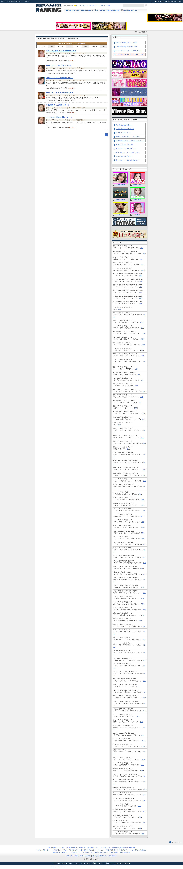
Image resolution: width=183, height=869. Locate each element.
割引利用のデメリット (123, 133)
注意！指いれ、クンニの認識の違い (128, 152)
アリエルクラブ (99, 5)
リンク (153, 1)
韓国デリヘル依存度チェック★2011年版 (130, 54)
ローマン (78, 5)
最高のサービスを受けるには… (126, 148)
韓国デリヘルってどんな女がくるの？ (129, 50)
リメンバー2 (90, 5)
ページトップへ (176, 842)
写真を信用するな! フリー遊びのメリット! (130, 140)
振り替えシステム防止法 (124, 144)
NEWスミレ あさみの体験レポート (59, 93)
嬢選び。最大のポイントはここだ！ (128, 137)
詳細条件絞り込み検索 (130, 10)
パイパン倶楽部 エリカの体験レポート (61, 51)
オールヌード (120, 199)
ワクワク (53, 867)
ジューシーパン (137, 184)
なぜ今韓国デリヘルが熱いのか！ (127, 46)
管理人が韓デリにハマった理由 (126, 42)
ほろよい (120, 214)
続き (141, 248)
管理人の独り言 (88, 10)
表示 (119, 309)
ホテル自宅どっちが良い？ (125, 129)
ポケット (84, 5)
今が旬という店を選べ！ (124, 125)
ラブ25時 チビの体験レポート (57, 105)
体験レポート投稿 (73, 10)
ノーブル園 (107, 5)
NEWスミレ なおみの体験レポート (59, 78)
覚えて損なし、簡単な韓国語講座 (127, 160)
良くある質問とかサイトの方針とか (108, 10)
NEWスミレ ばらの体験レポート (58, 65)
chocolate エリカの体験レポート (59, 117)
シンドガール (120, 184)
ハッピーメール (60, 867)
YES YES (137, 199)
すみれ (137, 214)
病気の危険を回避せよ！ (124, 156)
